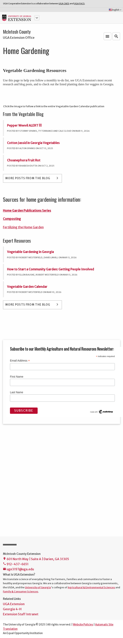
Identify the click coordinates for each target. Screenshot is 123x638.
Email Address (20, 361)
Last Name (16, 392)
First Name (16, 376)
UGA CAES (64, 3)
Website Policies (83, 624)
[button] (36, 17)
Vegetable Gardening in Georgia (30, 252)
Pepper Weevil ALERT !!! (24, 125)
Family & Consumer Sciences (20, 591)
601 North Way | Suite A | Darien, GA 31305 (36, 559)
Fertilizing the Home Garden (23, 227)
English (115, 9)
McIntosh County (17, 31)
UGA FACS (79, 3)
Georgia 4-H (12, 609)
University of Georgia (38, 587)
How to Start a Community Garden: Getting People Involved (50, 269)
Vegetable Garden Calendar (27, 287)
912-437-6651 (15, 564)
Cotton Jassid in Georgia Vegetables (33, 143)
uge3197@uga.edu (18, 569)
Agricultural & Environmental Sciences (91, 587)
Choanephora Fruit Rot (23, 160)
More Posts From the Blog (32, 178)
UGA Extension (14, 604)
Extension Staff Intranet (20, 614)
